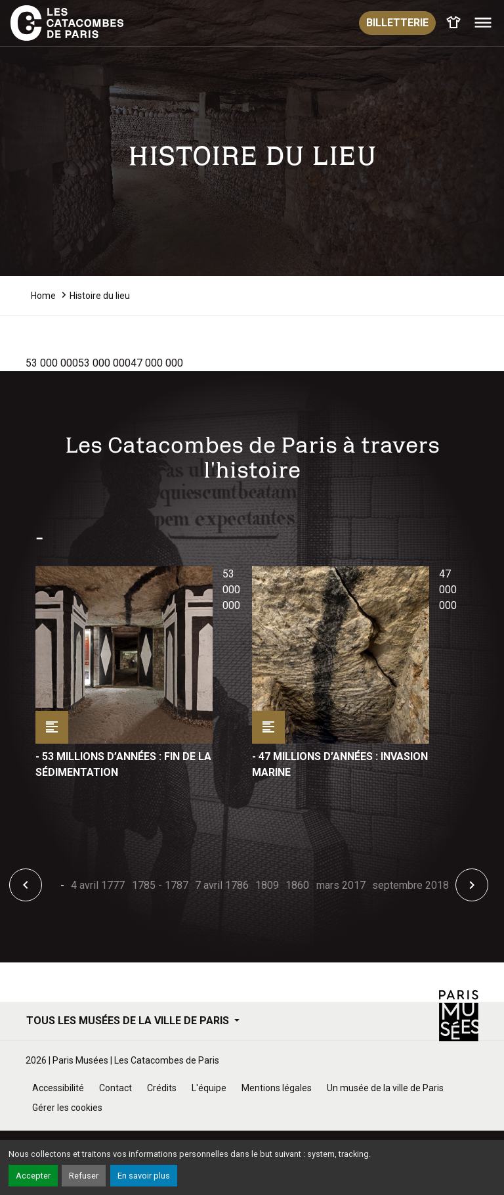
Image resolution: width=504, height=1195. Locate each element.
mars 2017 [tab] (341, 885)
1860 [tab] (297, 885)
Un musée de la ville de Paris (385, 1088)
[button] (25, 884)
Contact (115, 1088)
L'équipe (209, 1088)
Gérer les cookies (67, 1107)
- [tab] (62, 885)
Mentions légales (277, 1088)
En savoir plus (143, 1176)
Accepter (33, 1176)
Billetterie (397, 22)
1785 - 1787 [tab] (160, 885)
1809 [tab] (267, 885)
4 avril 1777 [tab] (98, 885)
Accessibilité (58, 1088)
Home (43, 295)
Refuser (83, 1176)
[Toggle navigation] (483, 23)
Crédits (162, 1088)
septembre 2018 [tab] (410, 885)
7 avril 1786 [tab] (222, 885)
